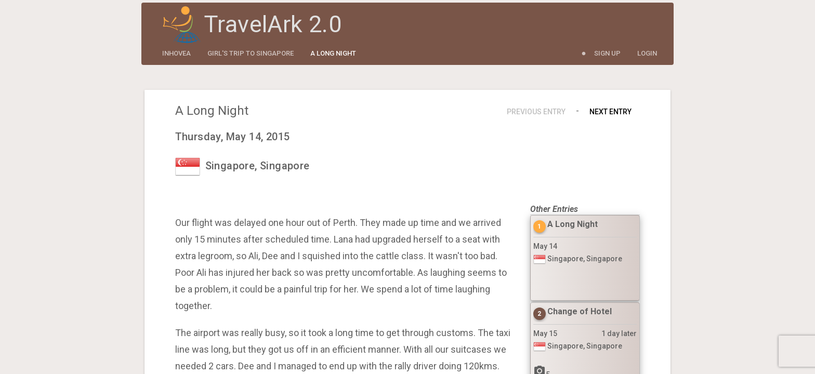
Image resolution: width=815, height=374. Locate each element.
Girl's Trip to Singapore (250, 53)
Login (647, 53)
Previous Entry (536, 112)
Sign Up (607, 53)
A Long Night (333, 53)
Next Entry (610, 112)
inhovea (176, 53)
